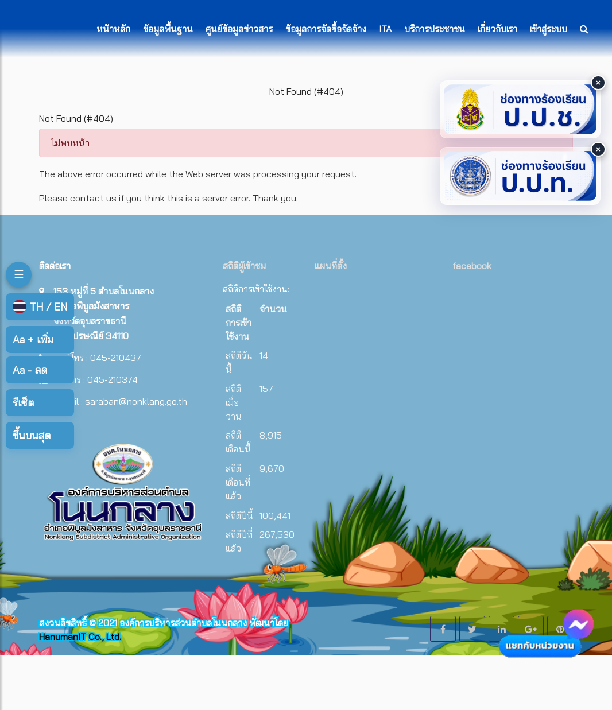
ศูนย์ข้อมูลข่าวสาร (239, 28)
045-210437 (115, 357)
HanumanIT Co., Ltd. (80, 636)
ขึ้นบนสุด (32, 435)
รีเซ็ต (23, 402)
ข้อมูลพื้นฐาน (168, 28)
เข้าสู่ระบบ (548, 28)
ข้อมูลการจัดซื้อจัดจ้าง (325, 28)
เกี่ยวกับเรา (497, 28)
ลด (30, 370)
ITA (385, 28)
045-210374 (112, 379)
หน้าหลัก (113, 28)
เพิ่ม (33, 339)
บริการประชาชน (434, 28)
